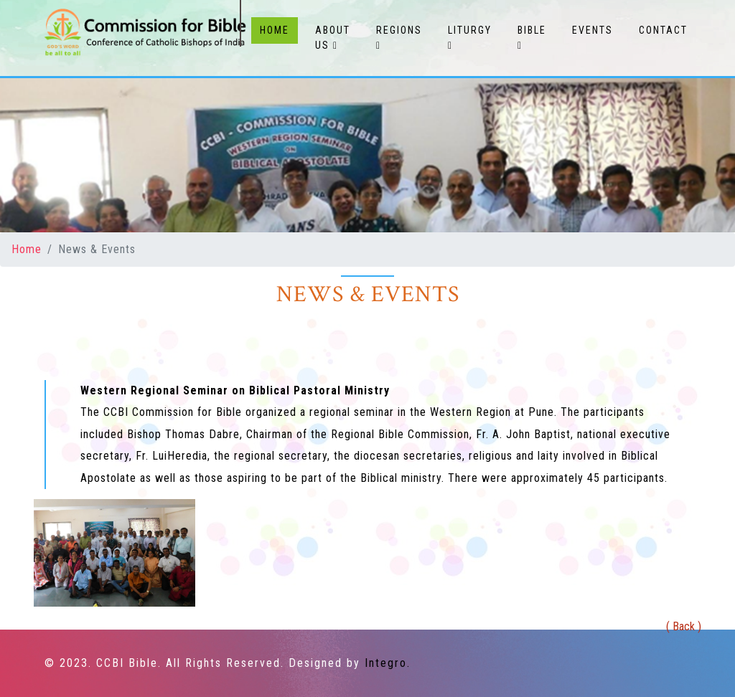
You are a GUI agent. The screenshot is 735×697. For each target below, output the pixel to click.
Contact (663, 30)
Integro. (388, 663)
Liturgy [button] (470, 37)
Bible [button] (532, 37)
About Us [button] (332, 37)
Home (279, 29)
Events (592, 30)
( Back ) (683, 626)
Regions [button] (399, 37)
